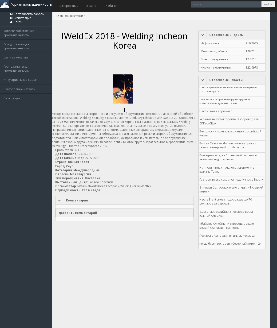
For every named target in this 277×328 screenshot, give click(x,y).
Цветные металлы (16, 57)
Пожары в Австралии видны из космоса (227, 236)
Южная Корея (78, 162)
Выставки (76, 16)
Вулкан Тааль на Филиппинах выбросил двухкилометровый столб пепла (227, 145)
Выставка (92, 178)
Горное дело (13, 98)
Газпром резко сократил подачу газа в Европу (231, 179)
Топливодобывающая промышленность (19, 33)
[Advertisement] (140, 62)
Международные (86, 170)
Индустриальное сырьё (20, 80)
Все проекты (69, 6)
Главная (62, 16)
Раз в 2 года (91, 190)
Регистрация (22, 18)
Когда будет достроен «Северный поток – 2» (230, 244)
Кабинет (113, 6)
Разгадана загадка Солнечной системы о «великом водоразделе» (228, 157)
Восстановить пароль (29, 14)
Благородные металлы (20, 89)
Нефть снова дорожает (215, 111)
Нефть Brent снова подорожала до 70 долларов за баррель (225, 201)
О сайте (92, 6)
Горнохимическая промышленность (16, 69)
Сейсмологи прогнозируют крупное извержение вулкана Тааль (224, 101)
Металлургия (80, 174)
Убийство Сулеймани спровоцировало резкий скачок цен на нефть (226, 226)
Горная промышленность (26, 4)
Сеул (69, 166)
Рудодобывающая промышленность (16, 46)
